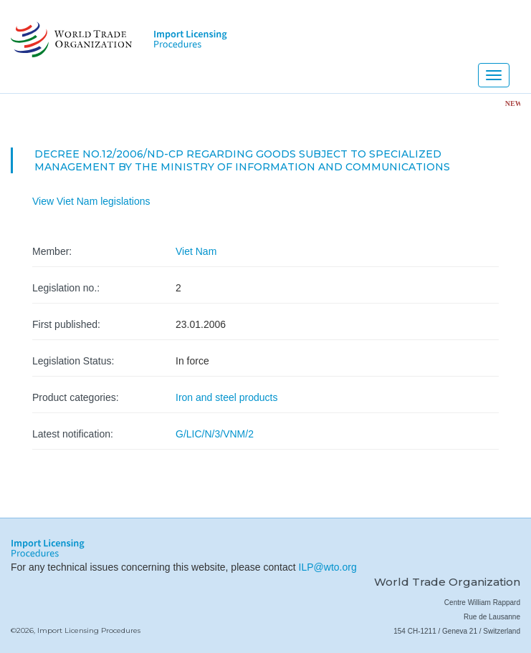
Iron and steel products (226, 397)
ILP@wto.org (328, 567)
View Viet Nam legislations (91, 201)
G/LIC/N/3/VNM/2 (215, 434)
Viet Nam (196, 251)
